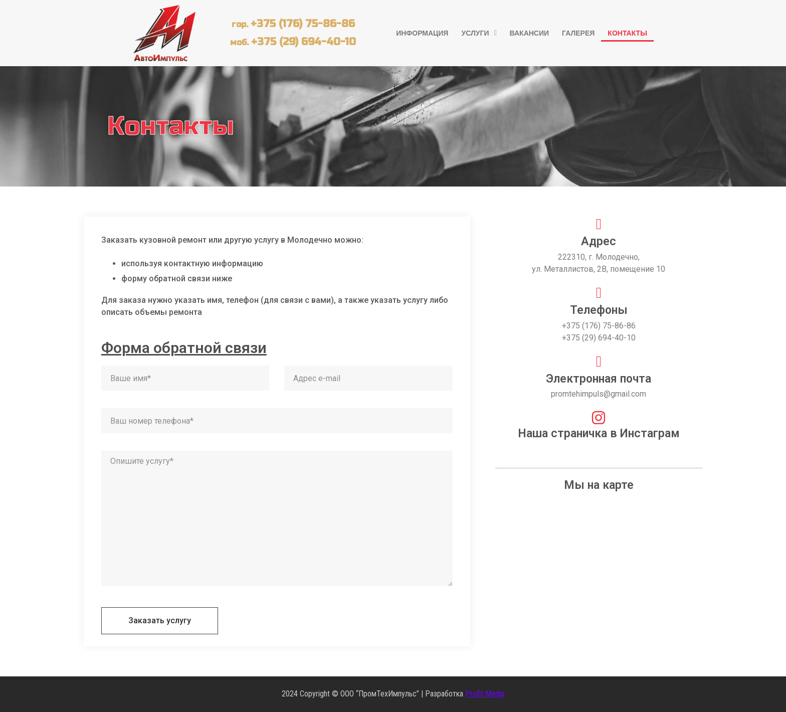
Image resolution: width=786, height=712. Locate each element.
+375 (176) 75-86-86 (303, 24)
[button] (479, 33)
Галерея (578, 33)
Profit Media (484, 693)
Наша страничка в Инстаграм (599, 433)
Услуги (478, 33)
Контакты (627, 33)
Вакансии (529, 33)
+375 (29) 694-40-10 (303, 42)
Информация (422, 33)
